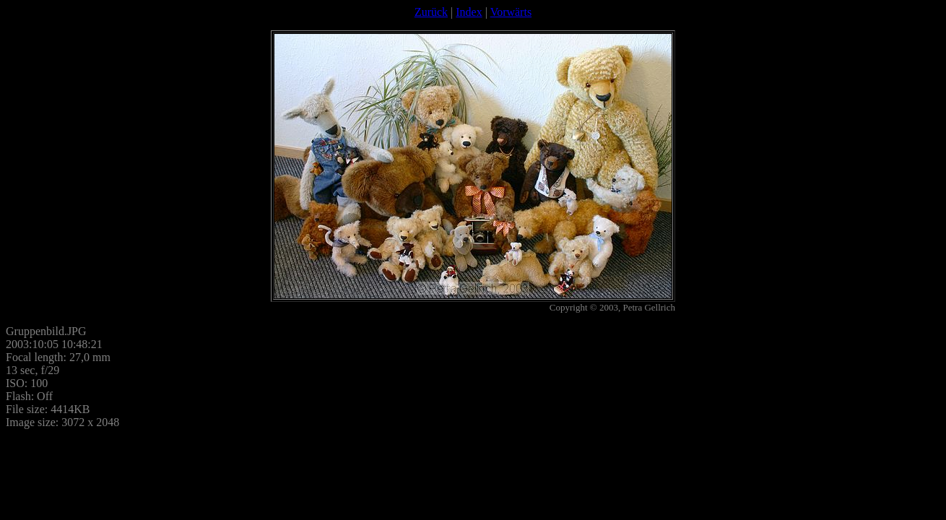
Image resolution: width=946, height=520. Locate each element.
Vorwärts (510, 12)
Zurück (431, 12)
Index (469, 12)
